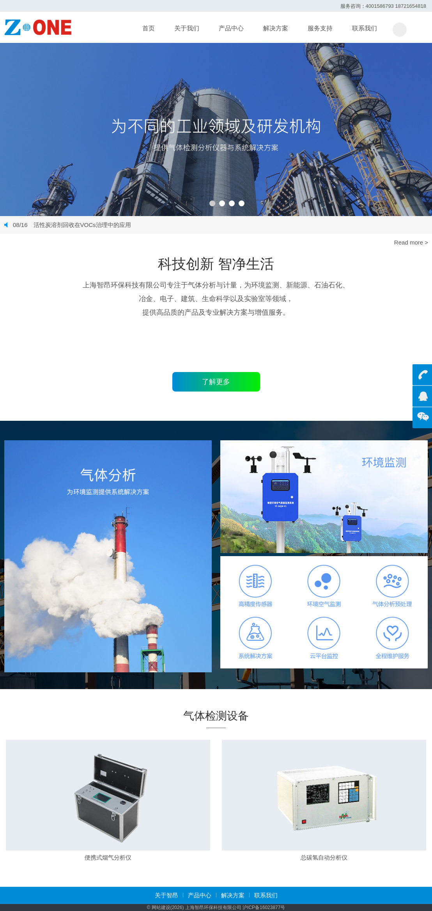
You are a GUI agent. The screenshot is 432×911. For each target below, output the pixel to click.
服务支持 (320, 28)
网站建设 (161, 907)
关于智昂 (166, 895)
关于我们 (186, 28)
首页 (148, 28)
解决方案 (275, 28)
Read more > (411, 242)
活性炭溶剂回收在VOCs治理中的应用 (72, 225)
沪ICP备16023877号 (264, 907)
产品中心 (231, 28)
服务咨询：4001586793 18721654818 (383, 6)
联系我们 (364, 28)
